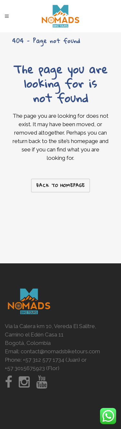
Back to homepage (60, 185)
